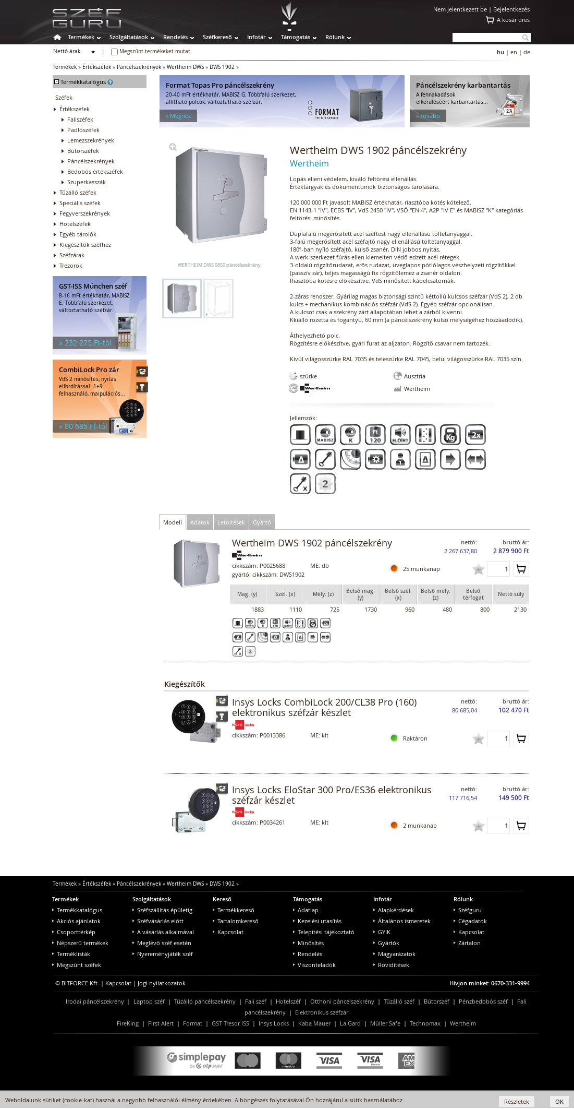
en (513, 52)
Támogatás (295, 37)
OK (559, 1101)
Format (192, 1023)
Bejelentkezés (511, 9)
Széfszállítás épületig (162, 910)
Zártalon (467, 943)
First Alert (161, 1023)
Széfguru (468, 910)
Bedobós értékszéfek (95, 171)
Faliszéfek (80, 119)
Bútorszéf (436, 1001)
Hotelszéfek (75, 224)
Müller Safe (385, 1023)
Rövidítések (391, 965)
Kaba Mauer (314, 1023)
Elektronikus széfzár (321, 1012)
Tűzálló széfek (77, 192)
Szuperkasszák (86, 182)
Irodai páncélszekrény (95, 1001)
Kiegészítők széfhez (85, 244)
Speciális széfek (80, 203)
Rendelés (175, 37)
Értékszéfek (96, 67)
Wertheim (463, 1023)
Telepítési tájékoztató (324, 932)
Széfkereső (217, 37)
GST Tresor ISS (230, 1023)
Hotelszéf (288, 1001)
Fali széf (255, 1001)
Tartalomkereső (236, 921)
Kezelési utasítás (317, 921)
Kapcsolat (228, 932)
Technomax (425, 1023)
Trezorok (70, 265)
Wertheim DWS (185, 67)
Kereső (222, 899)
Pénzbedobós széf (483, 1001)
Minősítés (308, 943)
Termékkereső (233, 910)
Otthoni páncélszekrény (342, 1001)
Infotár (256, 37)
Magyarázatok (394, 954)
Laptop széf (149, 1001)
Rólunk (335, 37)
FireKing (128, 1023)
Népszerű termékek (80, 943)
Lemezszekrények (90, 140)
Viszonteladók (314, 965)
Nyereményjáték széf (162, 954)
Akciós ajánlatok (76, 921)
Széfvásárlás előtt (158, 921)
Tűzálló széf (399, 1001)
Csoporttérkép (73, 932)
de (526, 52)
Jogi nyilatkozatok (162, 983)
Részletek (516, 1101)
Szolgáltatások (128, 37)
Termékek (81, 37)
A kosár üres (513, 19)
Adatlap (306, 910)
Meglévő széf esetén (161, 943)
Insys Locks (274, 1023)
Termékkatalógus (77, 910)
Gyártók (386, 943)
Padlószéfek (83, 130)
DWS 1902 (222, 67)
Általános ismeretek (402, 921)
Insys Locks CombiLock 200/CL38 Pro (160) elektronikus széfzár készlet (324, 707)
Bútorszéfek (83, 150)
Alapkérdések (393, 910)
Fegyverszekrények (84, 213)
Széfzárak (71, 255)
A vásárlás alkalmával (163, 932)
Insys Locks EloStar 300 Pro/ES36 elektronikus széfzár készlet (332, 794)
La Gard (350, 1023)
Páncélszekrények (139, 67)
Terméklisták (71, 954)
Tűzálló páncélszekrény (205, 1001)
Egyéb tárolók (77, 234)
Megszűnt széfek (76, 965)
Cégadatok (470, 921)
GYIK (381, 932)
